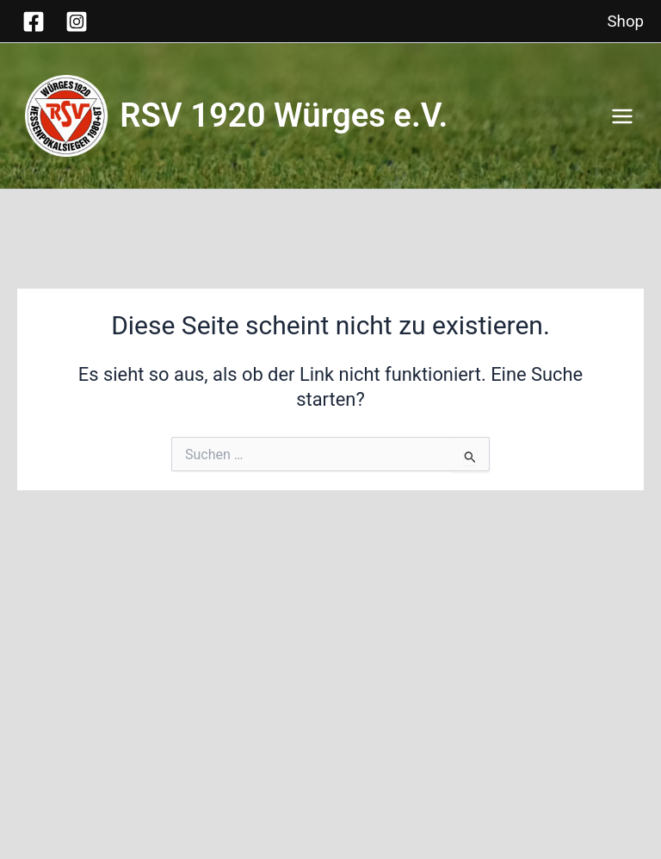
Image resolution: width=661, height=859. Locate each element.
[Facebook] (33, 21)
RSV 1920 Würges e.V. (297, 115)
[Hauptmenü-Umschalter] (622, 116)
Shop (626, 21)
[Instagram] (76, 21)
